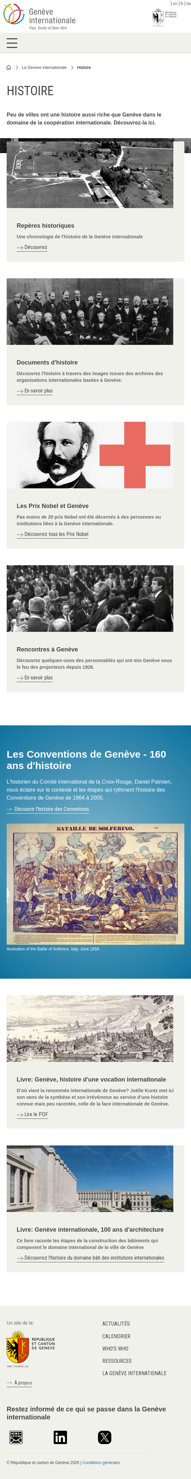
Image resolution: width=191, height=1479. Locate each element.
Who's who (115, 1349)
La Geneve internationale (44, 67)
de (188, 3)
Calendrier (116, 1336)
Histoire (84, 67)
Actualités (116, 1324)
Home (9, 67)
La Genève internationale (134, 1373)
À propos (23, 1382)
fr (182, 3)
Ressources (117, 1361)
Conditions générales (101, 1462)
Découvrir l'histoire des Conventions (51, 809)
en (175, 3)
